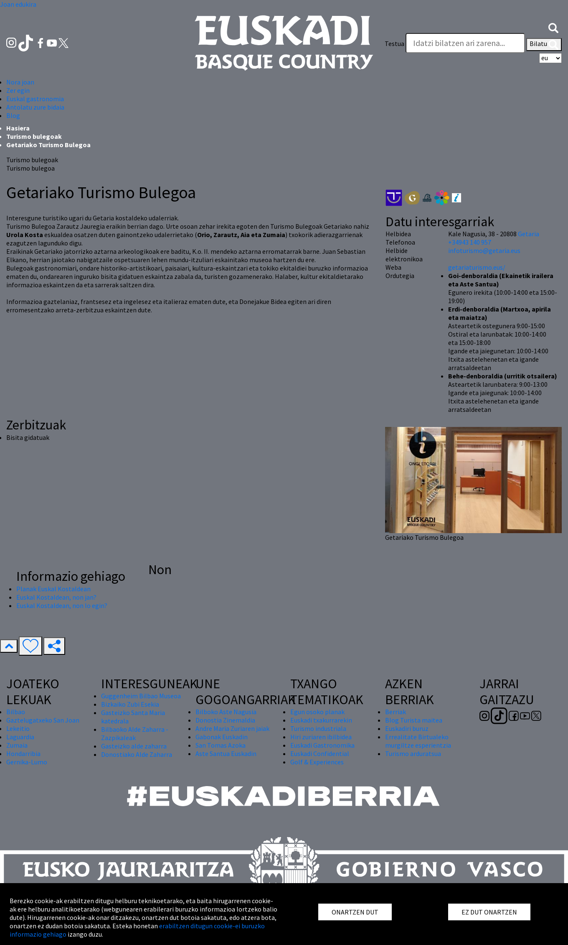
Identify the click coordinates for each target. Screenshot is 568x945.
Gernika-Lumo (26, 762)
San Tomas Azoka (220, 745)
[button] (553, 27)
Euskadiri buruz (407, 728)
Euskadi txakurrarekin (321, 720)
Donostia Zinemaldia (225, 720)
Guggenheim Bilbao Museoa (141, 696)
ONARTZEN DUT (355, 912)
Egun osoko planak (317, 711)
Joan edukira (18, 4)
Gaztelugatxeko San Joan (42, 720)
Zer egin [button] (18, 90)
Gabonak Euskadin (221, 737)
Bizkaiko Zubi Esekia (130, 704)
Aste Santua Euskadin (225, 753)
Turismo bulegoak (34, 136)
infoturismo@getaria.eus (484, 250)
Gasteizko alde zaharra (134, 746)
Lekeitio (18, 728)
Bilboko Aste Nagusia (225, 711)
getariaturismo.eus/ (476, 267)
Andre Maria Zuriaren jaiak (232, 728)
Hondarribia (23, 753)
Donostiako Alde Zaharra (136, 754)
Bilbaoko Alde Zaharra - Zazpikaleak (134, 733)
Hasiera (18, 128)
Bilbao (15, 711)
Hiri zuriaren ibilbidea (321, 737)
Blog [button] (13, 115)
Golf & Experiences (317, 762)
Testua (394, 43)
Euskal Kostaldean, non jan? (56, 597)
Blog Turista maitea (413, 720)
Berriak (395, 711)
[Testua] (465, 43)
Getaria (528, 234)
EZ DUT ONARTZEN (489, 912)
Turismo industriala (318, 728)
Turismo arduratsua (413, 753)
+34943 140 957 (469, 242)
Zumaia (17, 745)
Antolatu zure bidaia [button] (35, 107)
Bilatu (544, 44)
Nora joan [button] (20, 82)
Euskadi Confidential (319, 753)
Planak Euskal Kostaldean (53, 589)
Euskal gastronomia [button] (35, 98)
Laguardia (20, 737)
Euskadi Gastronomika (322, 745)
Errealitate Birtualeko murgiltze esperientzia (418, 741)
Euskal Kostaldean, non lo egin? (61, 605)
